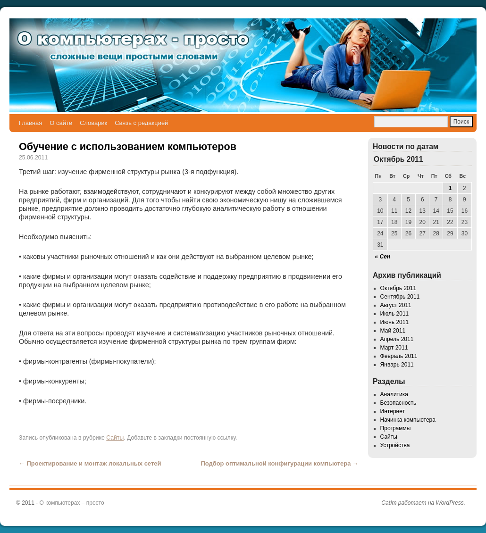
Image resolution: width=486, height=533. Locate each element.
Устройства (395, 445)
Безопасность (398, 403)
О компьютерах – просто (72, 503)
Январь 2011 (397, 364)
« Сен (383, 256)
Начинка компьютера (408, 419)
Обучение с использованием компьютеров (127, 146)
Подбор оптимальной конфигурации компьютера (280, 463)
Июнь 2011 (394, 322)
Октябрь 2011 (398, 288)
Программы (395, 428)
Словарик (93, 122)
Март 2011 (394, 347)
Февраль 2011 (399, 356)
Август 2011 (395, 305)
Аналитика (394, 394)
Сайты (115, 437)
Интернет (392, 411)
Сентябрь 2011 (400, 296)
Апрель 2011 (397, 339)
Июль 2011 (394, 313)
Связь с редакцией (141, 122)
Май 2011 (393, 330)
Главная (30, 122)
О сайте (61, 122)
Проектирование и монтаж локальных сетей (90, 463)
